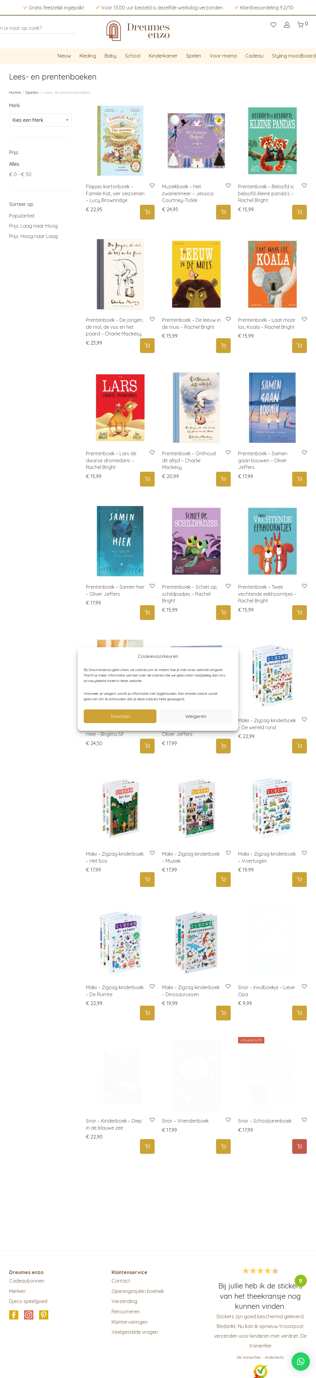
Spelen (193, 56)
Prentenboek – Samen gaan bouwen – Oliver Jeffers (262, 460)
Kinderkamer (163, 56)
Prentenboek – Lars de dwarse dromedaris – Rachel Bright (111, 460)
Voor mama (223, 56)
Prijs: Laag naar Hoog (33, 226)
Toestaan (120, 716)
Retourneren (126, 1312)
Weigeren (196, 716)
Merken (17, 1291)
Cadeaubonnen (26, 1281)
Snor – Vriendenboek (185, 1121)
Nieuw (64, 56)
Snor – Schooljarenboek (265, 1121)
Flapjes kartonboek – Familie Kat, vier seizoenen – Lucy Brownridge (115, 193)
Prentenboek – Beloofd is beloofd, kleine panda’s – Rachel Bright (266, 193)
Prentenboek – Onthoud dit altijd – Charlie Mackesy (189, 460)
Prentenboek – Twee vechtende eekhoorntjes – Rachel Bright (267, 594)
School (132, 56)
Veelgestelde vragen (135, 1332)
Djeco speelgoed (28, 1301)
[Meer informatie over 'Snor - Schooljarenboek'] (299, 1146)
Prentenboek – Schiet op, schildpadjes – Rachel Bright (190, 594)
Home (15, 92)
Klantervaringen (130, 1322)
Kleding (87, 56)
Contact (121, 1281)
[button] (147, 212)
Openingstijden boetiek (138, 1291)
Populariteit (22, 216)
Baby (110, 56)
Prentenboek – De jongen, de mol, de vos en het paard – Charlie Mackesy (114, 327)
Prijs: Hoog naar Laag (33, 236)
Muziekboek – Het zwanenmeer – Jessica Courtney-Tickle (187, 193)
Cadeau (254, 56)
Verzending (124, 1301)
